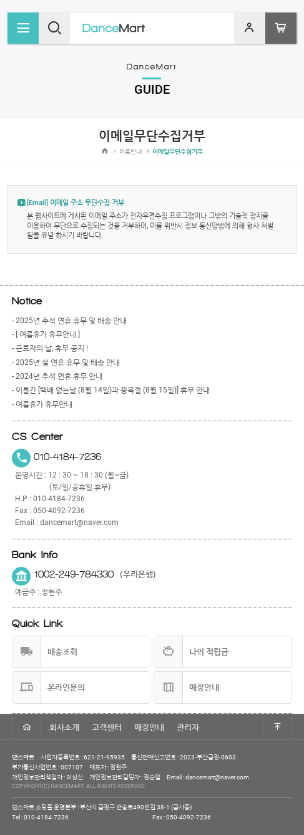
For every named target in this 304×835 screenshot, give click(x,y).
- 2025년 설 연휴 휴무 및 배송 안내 (66, 362)
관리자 (188, 727)
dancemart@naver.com (79, 522)
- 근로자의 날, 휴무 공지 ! (50, 348)
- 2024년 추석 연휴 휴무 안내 (57, 376)
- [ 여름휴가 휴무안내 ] (46, 334)
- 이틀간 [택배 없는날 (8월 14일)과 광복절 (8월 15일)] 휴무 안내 (111, 390)
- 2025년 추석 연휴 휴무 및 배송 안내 (69, 320)
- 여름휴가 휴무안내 (42, 404)
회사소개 (64, 727)
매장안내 (149, 727)
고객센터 (107, 727)
